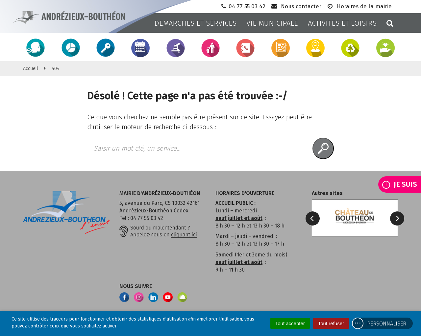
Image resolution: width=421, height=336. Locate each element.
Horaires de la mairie (359, 6)
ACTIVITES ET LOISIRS (342, 23)
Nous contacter (295, 6)
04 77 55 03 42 (242, 6)
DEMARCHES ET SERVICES (195, 23)
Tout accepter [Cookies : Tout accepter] (290, 323)
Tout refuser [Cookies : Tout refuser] (331, 323)
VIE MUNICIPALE (272, 23)
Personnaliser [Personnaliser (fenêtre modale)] (386, 324)
